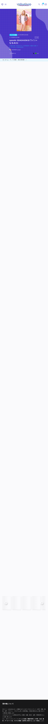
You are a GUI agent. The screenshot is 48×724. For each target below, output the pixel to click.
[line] (42, 47)
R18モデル (13, 40)
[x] (40, 47)
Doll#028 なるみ (9, 43)
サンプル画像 (6, 34)
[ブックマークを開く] (42, 4)
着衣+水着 (26, 40)
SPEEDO (19, 40)
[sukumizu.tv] (24, 4)
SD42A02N (42, 40)
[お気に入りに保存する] (5, 47)
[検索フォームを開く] (39, 4)
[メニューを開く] (45, 4)
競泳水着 (6, 40)
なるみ (35, 40)
